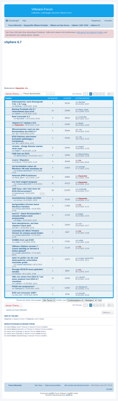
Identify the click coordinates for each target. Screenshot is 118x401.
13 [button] (109, 94)
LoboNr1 (18, 283)
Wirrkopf (18, 106)
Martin (81, 123)
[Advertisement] (59, 65)
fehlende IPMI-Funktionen (24, 175)
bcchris (18, 274)
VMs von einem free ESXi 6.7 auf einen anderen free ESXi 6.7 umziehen (27, 279)
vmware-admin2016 (24, 171)
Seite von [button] (85, 94)
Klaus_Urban (83, 109)
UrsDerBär (83, 117)
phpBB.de (69, 395)
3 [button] (97, 94)
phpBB (51, 393)
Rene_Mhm (19, 178)
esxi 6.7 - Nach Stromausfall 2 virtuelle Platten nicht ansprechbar (26, 215)
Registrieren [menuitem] (96, 21)
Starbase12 (19, 288)
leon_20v (18, 295)
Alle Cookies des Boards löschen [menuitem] (77, 385)
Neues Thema (12, 93)
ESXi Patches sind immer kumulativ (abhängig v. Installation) (24, 138)
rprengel (82, 167)
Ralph (19, 220)
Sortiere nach (69, 300)
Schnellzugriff (14, 21)
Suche (48, 94)
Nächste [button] (112, 94)
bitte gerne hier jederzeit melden (90, 32)
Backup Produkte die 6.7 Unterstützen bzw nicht (23, 110)
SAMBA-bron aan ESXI (23, 240)
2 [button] (93, 94)
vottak (17, 242)
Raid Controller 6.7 (21, 116)
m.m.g (19, 200)
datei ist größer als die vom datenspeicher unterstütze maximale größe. (25, 260)
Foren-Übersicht (15, 385)
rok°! (17, 228)
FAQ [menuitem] (24, 21)
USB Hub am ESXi (21, 154)
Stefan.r (18, 113)
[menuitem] (53, 385)
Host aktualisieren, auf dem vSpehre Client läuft (25, 224)
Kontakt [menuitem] (109, 389)
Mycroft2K (20, 119)
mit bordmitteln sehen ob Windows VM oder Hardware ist (27, 167)
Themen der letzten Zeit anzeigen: (35, 300)
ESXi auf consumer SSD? (24, 293)
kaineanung (19, 193)
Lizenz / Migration (20, 160)
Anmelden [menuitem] (108, 21)
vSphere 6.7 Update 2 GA (24, 123)
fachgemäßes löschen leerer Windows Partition (25, 205)
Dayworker (20, 88)
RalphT (18, 151)
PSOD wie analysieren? (23, 286)
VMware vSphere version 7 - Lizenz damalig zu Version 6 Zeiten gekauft (25, 248)
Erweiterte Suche (53, 94)
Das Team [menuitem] (38, 385)
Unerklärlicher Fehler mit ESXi (26, 198)
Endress (18, 162)
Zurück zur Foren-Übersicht (16, 310)
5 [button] (103, 94)
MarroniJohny (22, 156)
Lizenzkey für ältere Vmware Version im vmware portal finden (27, 232)
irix (26, 88)
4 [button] (100, 94)
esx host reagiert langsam (24, 182)
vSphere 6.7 (13, 42)
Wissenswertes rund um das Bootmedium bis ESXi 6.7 (25, 130)
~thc (16, 133)
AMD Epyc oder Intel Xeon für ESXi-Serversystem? (26, 190)
